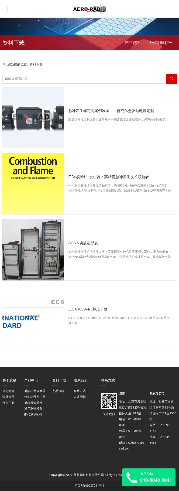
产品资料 (132, 42)
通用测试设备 (33, 409)
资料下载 (36, 64)
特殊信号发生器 (34, 397)
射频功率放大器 (34, 391)
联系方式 (80, 391)
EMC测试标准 (160, 42)
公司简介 (8, 391)
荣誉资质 (8, 397)
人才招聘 (80, 397)
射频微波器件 (33, 403)
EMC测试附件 (33, 414)
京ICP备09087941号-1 (89, 486)
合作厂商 (8, 403)
